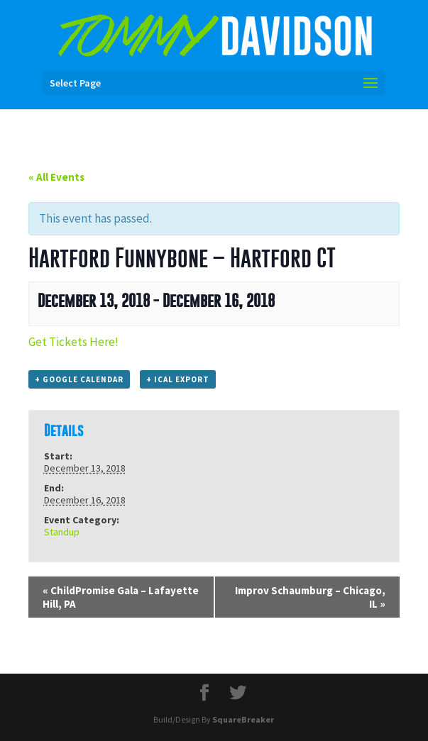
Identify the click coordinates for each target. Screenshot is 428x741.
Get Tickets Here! (73, 342)
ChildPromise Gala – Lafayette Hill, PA (121, 597)
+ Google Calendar (79, 379)
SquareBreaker (243, 719)
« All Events (56, 177)
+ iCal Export (177, 379)
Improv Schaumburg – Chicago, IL (310, 597)
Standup (61, 531)
